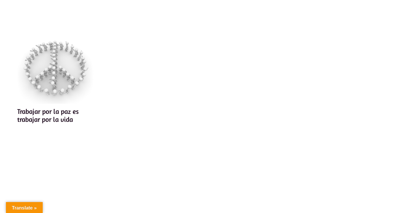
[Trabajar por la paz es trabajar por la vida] (55, 65)
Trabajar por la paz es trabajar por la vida (48, 115)
